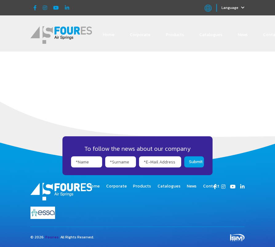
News (243, 34)
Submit (196, 161)
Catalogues (210, 34)
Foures (52, 237)
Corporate (140, 34)
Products (175, 34)
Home (108, 34)
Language (233, 7)
